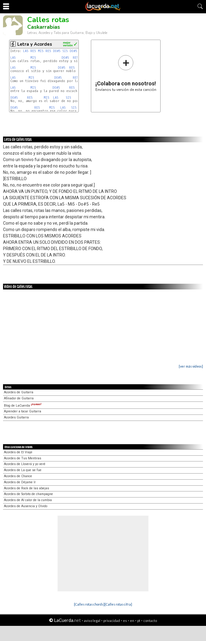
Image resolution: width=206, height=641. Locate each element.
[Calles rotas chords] (89, 604)
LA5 (25, 51)
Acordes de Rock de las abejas (26, 488)
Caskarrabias (43, 27)
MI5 (41, 51)
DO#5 (57, 51)
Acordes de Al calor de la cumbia (28, 500)
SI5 (65, 51)
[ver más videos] (191, 366)
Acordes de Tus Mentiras (22, 458)
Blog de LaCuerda (23, 406)
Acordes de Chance (18, 476)
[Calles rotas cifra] (118, 604)
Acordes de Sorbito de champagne (28, 494)
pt (138, 621)
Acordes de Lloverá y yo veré (24, 464)
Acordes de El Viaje (18, 452)
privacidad (111, 621)
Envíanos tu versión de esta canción (125, 73)
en (132, 621)
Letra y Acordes (34, 44)
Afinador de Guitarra (19, 398)
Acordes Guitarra (16, 417)
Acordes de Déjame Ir (20, 482)
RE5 (33, 51)
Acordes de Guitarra (18, 392)
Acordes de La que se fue (23, 470)
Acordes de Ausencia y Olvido (25, 506)
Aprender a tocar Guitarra (22, 411)
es (125, 621)
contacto (150, 621)
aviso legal (92, 621)
